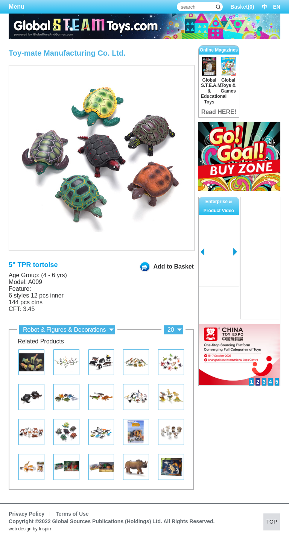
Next (235, 252)
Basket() (242, 7)
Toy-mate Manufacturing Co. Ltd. (67, 53)
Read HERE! (218, 112)
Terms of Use (72, 513)
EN (276, 7)
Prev (202, 252)
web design (20, 528)
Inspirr (45, 528)
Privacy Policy (26, 513)
